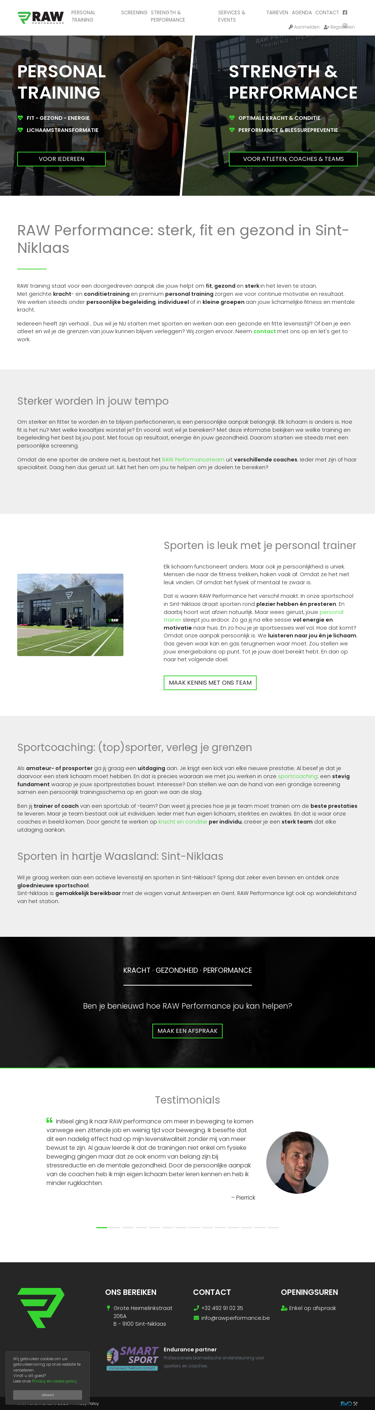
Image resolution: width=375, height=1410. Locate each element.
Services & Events (231, 16)
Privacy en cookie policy (54, 1381)
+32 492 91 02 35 (222, 1308)
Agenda (302, 12)
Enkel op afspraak (312, 1308)
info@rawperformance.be (235, 1318)
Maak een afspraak (187, 1031)
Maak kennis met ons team (210, 682)
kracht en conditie (183, 821)
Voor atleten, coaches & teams (293, 159)
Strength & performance (168, 16)
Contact (327, 12)
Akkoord (48, 1395)
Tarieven (277, 12)
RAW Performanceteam (193, 459)
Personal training (83, 16)
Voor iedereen (61, 159)
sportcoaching (298, 776)
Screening (134, 12)
